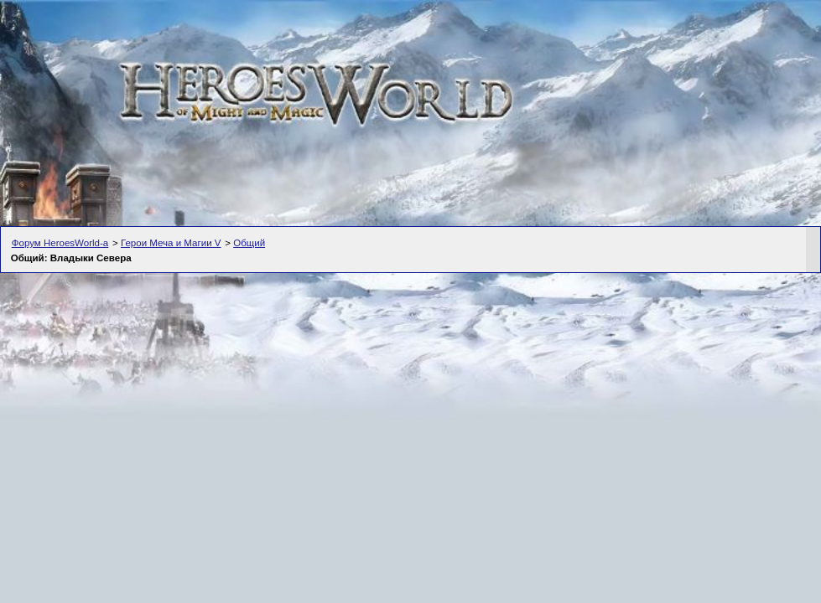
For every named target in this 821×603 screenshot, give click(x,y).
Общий (249, 243)
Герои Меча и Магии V (171, 243)
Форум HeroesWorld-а (60, 243)
